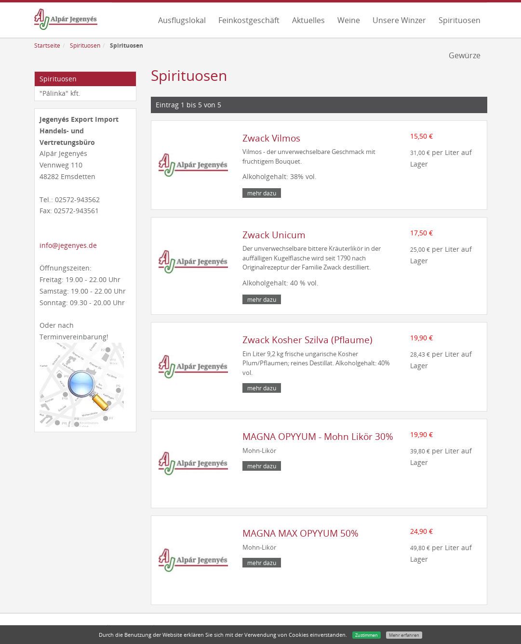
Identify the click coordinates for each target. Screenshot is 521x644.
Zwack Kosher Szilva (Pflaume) (307, 340)
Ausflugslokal (182, 20)
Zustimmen (366, 635)
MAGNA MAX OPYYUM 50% (300, 533)
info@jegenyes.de (68, 245)
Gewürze (465, 55)
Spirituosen (460, 20)
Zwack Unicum (274, 235)
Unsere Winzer (399, 20)
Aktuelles (308, 20)
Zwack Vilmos (271, 138)
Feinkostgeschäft (249, 20)
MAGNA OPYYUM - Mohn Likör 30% (317, 436)
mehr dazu (261, 193)
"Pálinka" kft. (60, 93)
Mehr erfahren (404, 635)
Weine (348, 20)
